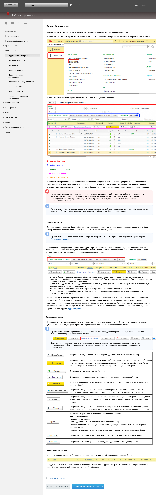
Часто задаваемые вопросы (17, 127)
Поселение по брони (17, 60)
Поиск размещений (60, 239)
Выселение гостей (16, 86)
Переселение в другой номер (21, 82)
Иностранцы (10, 108)
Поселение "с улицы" (17, 65)
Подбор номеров (15, 91)
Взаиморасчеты (12, 103)
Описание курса (12, 31)
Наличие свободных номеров (17, 41)
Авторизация (141, 5)
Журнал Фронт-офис (18, 55)
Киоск (7, 122)
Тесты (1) (9, 132)
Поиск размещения (16, 70)
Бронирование (11, 46)
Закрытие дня (11, 117)
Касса (7, 112)
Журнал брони (74, 308)
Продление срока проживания (15, 76)
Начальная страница (14, 36)
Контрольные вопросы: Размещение (18, 97)
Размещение (10, 51)
